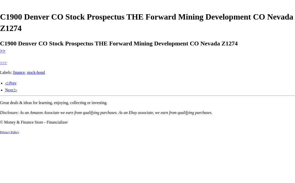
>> (2, 51)
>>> (3, 63)
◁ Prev (10, 83)
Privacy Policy (9, 132)
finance (19, 72)
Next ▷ (11, 90)
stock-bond (36, 72)
